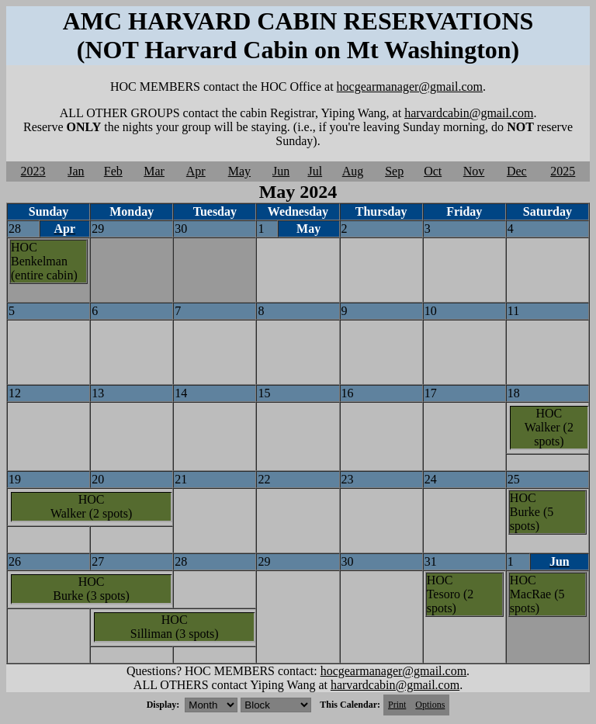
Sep (394, 171)
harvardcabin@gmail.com (468, 113)
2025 (562, 171)
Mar (154, 171)
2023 (33, 171)
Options (430, 704)
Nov (474, 171)
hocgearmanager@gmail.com (410, 86)
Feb (113, 171)
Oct (433, 171)
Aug (353, 171)
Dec (517, 171)
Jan (76, 171)
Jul (314, 171)
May (239, 171)
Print (397, 704)
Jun (280, 171)
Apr (196, 171)
